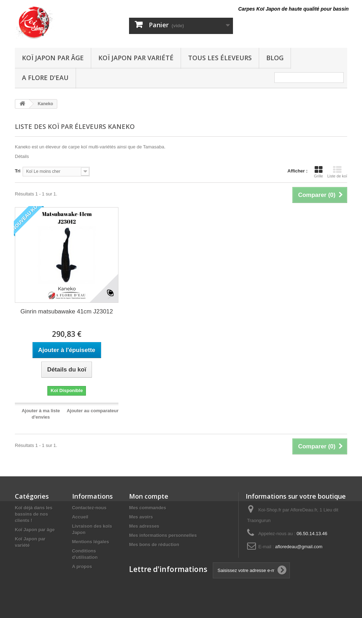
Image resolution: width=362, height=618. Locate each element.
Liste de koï (337, 171)
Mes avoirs (141, 517)
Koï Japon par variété (136, 57)
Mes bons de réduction (154, 544)
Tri (18, 171)
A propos (82, 566)
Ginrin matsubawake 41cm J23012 (67, 311)
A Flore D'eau (45, 77)
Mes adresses (144, 526)
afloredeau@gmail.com (298, 546)
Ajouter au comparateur (93, 410)
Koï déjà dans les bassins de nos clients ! (33, 514)
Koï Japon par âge (53, 57)
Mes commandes (147, 507)
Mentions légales (90, 541)
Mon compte (148, 496)
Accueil (80, 517)
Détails (22, 156)
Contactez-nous (89, 507)
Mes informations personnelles (163, 535)
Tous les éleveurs (220, 57)
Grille (318, 171)
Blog (275, 57)
